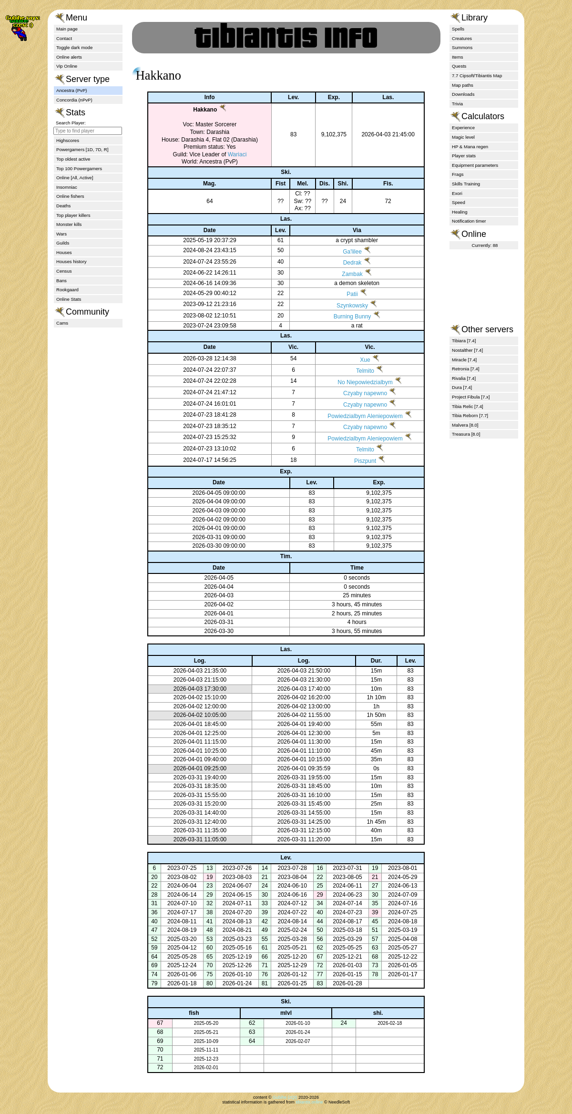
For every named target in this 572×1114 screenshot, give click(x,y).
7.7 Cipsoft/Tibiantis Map (477, 75)
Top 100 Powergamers (79, 168)
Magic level (463, 137)
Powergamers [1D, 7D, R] (82, 149)
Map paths (462, 85)
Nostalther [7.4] (467, 350)
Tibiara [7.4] (464, 340)
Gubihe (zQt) (285, 1097)
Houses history (71, 261)
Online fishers (70, 196)
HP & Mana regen (470, 146)
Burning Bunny (346, 316)
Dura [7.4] (462, 387)
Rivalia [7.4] (464, 378)
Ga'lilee (346, 251)
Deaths (63, 205)
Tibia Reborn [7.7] (470, 415)
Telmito (357, 371)
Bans (61, 280)
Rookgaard (67, 289)
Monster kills (69, 224)
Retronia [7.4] (466, 368)
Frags (458, 174)
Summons (462, 47)
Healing (460, 212)
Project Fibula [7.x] (471, 396)
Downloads (463, 94)
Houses (64, 252)
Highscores (67, 140)
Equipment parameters (475, 165)
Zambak (346, 274)
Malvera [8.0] (465, 425)
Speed (458, 202)
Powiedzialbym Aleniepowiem (357, 416)
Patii (345, 294)
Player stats (464, 155)
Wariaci (230, 154)
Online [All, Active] (74, 177)
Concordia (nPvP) (74, 99)
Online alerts (69, 57)
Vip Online (66, 66)
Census (64, 271)
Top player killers (73, 215)
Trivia (457, 103)
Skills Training (466, 183)
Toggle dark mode (74, 47)
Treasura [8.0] (466, 434)
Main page (67, 28)
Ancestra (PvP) (71, 90)
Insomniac (66, 187)
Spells (458, 28)
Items (457, 57)
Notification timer (469, 221)
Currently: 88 (485, 245)
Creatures (462, 38)
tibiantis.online (309, 1102)
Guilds (62, 242)
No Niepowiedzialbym (357, 382)
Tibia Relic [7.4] (467, 406)
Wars (61, 233)
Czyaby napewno (357, 393)
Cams (62, 323)
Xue (357, 360)
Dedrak (346, 262)
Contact (64, 38)
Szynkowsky (346, 305)
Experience (463, 127)
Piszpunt (357, 461)
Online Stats (68, 299)
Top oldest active (73, 159)
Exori (457, 193)
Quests (459, 66)
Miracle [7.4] (464, 359)
